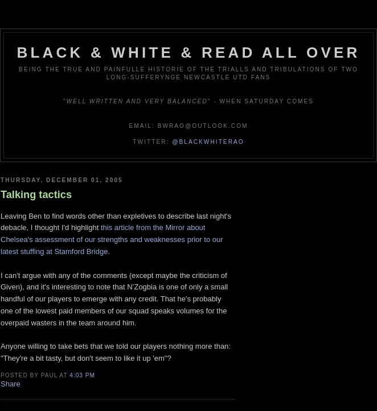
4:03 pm (82, 375)
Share (11, 384)
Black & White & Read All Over (188, 52)
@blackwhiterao (208, 142)
